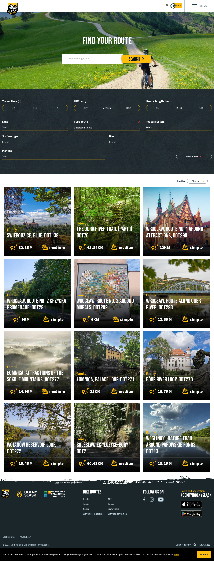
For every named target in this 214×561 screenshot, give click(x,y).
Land (5, 122)
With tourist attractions (102, 517)
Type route (81, 122)
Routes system (155, 122)
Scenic (94, 507)
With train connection (129, 517)
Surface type (10, 136)
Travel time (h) (11, 101)
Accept (204, 554)
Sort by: (181, 181)
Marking (7, 151)
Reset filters (195, 157)
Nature (94, 512)
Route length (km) (158, 101)
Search (136, 59)
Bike (112, 136)
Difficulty (80, 101)
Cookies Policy (9, 539)
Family (94, 502)
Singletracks (124, 512)
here (176, 554)
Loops (121, 507)
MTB (121, 502)
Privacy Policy (26, 539)
